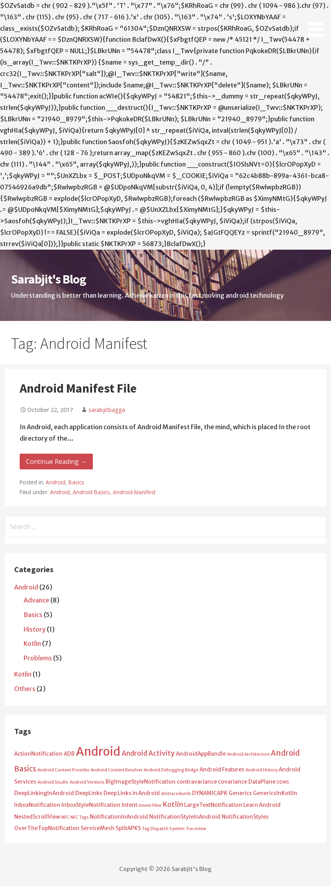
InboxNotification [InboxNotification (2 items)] (37, 805)
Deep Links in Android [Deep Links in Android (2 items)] (132, 793)
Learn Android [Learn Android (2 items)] (262, 805)
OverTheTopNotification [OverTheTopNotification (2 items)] (47, 828)
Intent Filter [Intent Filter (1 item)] (150, 805)
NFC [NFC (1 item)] (65, 817)
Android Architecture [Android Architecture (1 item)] (248, 754)
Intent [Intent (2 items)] (129, 805)
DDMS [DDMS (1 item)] (283, 782)
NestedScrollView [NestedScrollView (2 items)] (37, 817)
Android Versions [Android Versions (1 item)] (87, 782)
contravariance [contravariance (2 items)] (197, 781)
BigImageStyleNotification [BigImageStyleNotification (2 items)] (140, 781)
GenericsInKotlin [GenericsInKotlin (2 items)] (275, 793)
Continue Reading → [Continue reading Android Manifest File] (56, 461)
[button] (318, 19)
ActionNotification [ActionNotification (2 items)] (38, 754)
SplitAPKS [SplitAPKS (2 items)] (128, 828)
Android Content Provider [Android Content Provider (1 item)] (63, 770)
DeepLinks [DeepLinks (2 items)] (88, 793)
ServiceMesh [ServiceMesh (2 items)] (98, 828)
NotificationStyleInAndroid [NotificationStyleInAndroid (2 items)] (184, 817)
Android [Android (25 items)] (98, 751)
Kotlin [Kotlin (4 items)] (173, 804)
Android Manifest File (78, 388)
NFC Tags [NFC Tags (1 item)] (79, 817)
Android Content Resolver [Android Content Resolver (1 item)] (116, 770)
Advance (36, 600)
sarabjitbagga (107, 409)
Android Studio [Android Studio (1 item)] (52, 782)
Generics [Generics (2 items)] (240, 793)
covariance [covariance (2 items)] (232, 781)
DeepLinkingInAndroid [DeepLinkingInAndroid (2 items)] (44, 793)
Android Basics (91, 492)
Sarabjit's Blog (48, 279)
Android (55, 482)
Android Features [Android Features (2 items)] (222, 769)
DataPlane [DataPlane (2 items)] (262, 781)
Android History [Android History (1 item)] (261, 770)
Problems (38, 658)
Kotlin (32, 643)
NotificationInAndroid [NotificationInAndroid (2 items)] (119, 817)
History (35, 629)
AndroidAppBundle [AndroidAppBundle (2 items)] (201, 754)
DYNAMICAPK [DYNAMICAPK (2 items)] (209, 793)
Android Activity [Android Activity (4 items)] (148, 753)
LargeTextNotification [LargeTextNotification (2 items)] (213, 805)
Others (24, 689)
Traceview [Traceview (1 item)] (196, 828)
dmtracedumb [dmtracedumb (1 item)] (176, 793)
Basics (76, 482)
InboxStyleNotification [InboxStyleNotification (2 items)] (90, 805)
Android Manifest (134, 492)
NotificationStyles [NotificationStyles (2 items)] (245, 817)
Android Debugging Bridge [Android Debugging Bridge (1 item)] (171, 770)
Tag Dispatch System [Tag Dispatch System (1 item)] (163, 828)
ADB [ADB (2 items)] (69, 754)
